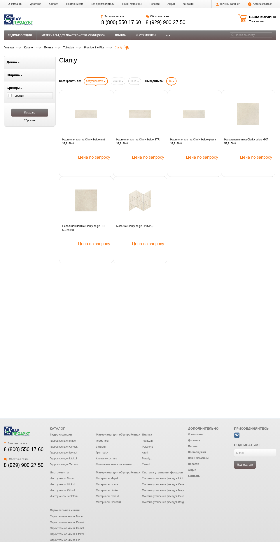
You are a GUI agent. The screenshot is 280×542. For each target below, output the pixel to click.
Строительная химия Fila (65, 540)
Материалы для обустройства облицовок (73, 35)
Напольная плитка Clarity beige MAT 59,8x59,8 (246, 141)
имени (118, 81)
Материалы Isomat (107, 484)
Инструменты (145, 35)
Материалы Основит (108, 502)
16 (171, 81)
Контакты (188, 3)
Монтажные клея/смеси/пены (113, 464)
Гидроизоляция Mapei (63, 440)
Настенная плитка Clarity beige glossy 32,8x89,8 (193, 141)
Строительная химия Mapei (66, 516)
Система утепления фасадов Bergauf (164, 502)
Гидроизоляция (20, 35)
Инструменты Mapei (62, 478)
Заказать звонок (112, 16)
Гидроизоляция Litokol (63, 458)
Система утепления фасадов (162, 472)
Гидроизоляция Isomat (63, 452)
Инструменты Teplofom (64, 496)
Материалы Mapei (107, 478)
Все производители (102, 3)
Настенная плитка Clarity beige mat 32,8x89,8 (83, 141)
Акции (171, 3)
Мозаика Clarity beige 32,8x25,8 (135, 226)
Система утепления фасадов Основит (165, 496)
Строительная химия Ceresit (67, 522)
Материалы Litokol (107, 490)
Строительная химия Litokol (67, 534)
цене (135, 81)
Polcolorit (147, 446)
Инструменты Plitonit (62, 490)
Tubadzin (147, 440)
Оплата (53, 3)
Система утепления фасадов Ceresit (164, 484)
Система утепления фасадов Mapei (163, 490)
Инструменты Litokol (62, 484)
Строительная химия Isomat (67, 528)
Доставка (36, 3)
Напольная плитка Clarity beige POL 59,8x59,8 (84, 228)
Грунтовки (102, 452)
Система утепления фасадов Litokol (164, 478)
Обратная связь (158, 16)
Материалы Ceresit (107, 496)
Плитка (120, 35)
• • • (168, 35)
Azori (145, 452)
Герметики (102, 440)
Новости (154, 3)
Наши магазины (132, 3)
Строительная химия (65, 510)
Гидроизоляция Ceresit (63, 446)
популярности (95, 81)
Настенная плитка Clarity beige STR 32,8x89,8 (137, 141)
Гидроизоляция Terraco (64, 464)
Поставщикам (74, 3)
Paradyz (147, 458)
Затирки (100, 446)
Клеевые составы (106, 458)
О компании (15, 3)
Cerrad (146, 464)
